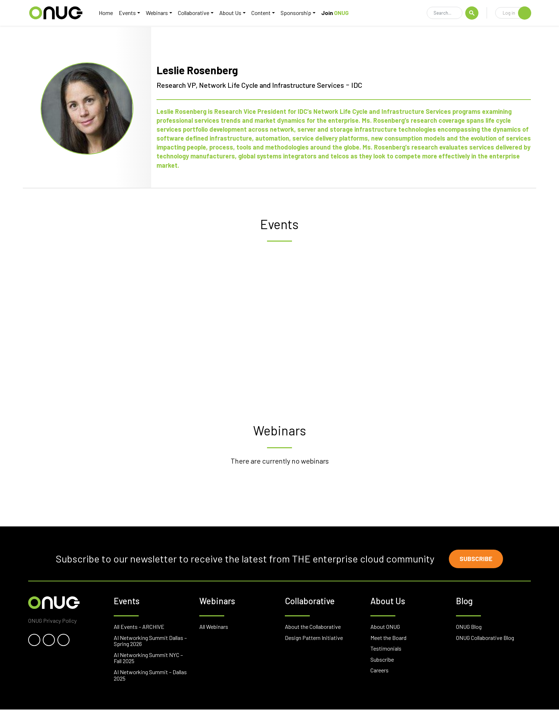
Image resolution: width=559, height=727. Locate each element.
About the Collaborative (313, 644)
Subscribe (477, 576)
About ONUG (385, 644)
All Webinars (213, 644)
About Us (234, 13)
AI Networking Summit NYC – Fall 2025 (148, 675)
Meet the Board (388, 654)
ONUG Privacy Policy (52, 637)
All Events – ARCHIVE (139, 644)
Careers (379, 687)
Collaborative (197, 13)
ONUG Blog (469, 644)
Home (110, 13)
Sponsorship (299, 13)
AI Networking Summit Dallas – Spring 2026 (150, 658)
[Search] (444, 13)
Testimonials (385, 665)
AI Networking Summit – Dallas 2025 (150, 692)
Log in (517, 13)
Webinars (161, 13)
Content (265, 13)
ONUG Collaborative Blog (485, 654)
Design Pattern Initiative (314, 654)
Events (131, 13)
